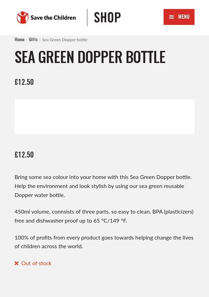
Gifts (33, 39)
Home (19, 39)
